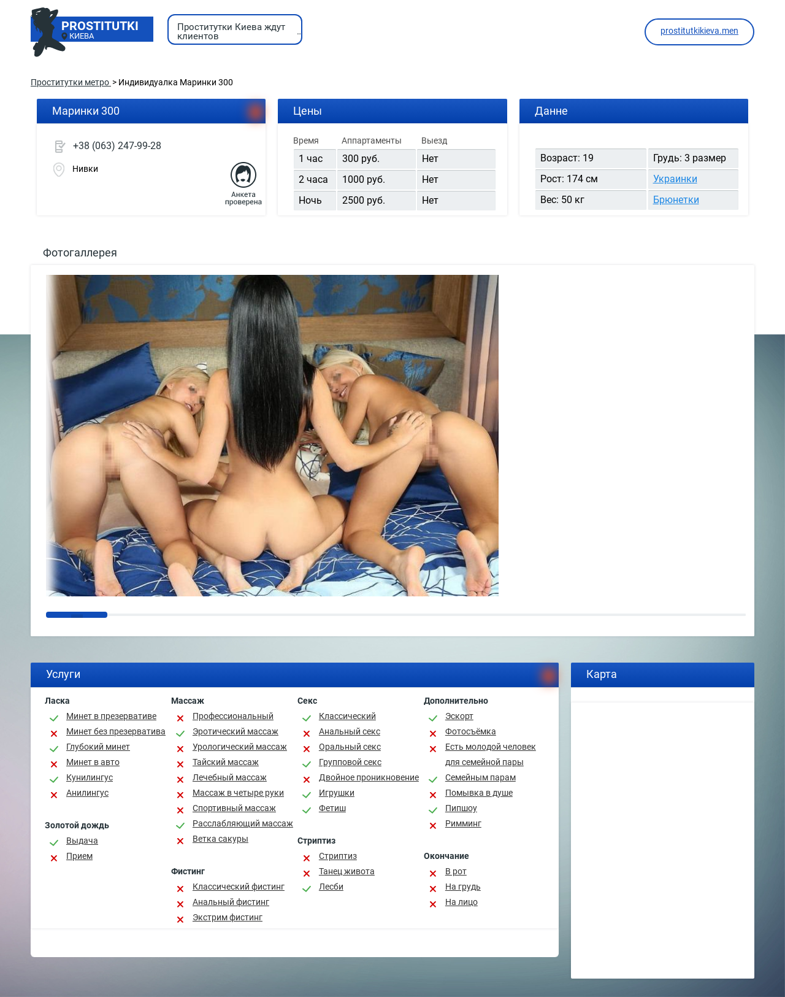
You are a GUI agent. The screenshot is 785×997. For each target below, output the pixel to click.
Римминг (463, 823)
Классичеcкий (347, 716)
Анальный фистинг (231, 902)
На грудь (463, 886)
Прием (79, 856)
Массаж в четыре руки (238, 793)
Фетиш (332, 808)
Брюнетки (676, 200)
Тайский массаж (226, 762)
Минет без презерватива (116, 731)
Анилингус (87, 793)
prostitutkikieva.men (699, 31)
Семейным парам (480, 777)
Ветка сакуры (220, 839)
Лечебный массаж (230, 777)
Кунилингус (89, 777)
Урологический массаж (240, 747)
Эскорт (459, 716)
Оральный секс (350, 747)
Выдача (82, 840)
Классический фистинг (239, 886)
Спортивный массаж (234, 808)
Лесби (331, 886)
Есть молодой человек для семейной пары (490, 754)
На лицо (461, 902)
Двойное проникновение (369, 777)
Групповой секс (350, 762)
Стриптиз (338, 856)
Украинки (675, 179)
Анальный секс (349, 731)
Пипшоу (461, 808)
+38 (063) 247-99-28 (117, 146)
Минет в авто (93, 762)
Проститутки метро (71, 82)
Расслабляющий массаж (243, 823)
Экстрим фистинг (227, 917)
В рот (456, 871)
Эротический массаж (235, 731)
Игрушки (336, 793)
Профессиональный (233, 716)
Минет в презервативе (111, 716)
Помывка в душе (479, 793)
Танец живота (347, 871)
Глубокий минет (98, 747)
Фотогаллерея (80, 252)
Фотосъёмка (470, 731)
